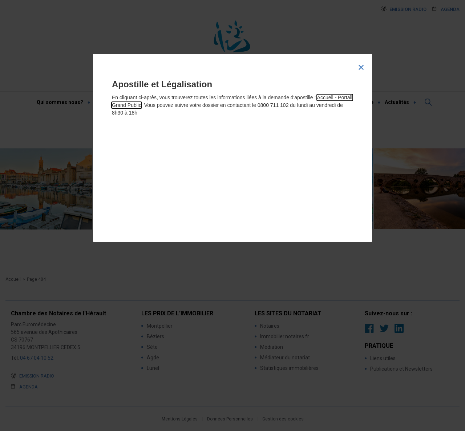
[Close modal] (361, 67)
